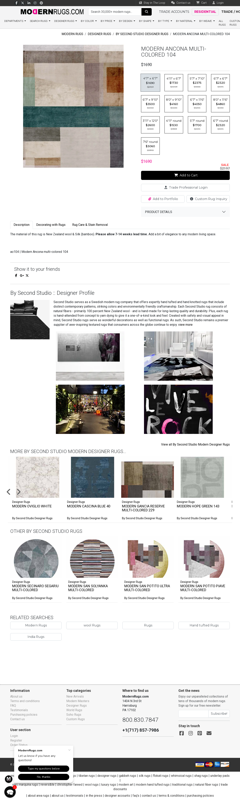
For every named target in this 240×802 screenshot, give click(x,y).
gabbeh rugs (127, 776)
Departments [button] (14, 20)
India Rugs (36, 637)
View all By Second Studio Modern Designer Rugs (195, 444)
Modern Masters (77, 701)
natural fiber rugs (206, 784)
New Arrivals (75, 696)
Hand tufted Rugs (204, 625)
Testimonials (19, 710)
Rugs (148, 625)
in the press (94, 795)
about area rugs (38, 795)
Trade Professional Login (186, 187)
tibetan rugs (86, 776)
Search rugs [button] (39, 20)
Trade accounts (174, 12)
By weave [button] (205, 20)
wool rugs (92, 784)
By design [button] (126, 20)
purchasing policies (200, 795)
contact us (149, 795)
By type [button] (164, 20)
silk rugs (144, 776)
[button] (125, 492)
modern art (126, 784)
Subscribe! (219, 713)
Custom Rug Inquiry (208, 199)
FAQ (13, 705)
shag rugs (201, 776)
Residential (205, 12)
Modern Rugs (72, 34)
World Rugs (74, 710)
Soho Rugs (73, 714)
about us (58, 795)
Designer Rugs (99, 34)
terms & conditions (172, 795)
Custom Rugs (75, 719)
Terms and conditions (25, 701)
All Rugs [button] (222, 22)
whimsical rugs (181, 776)
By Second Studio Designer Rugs (142, 34)
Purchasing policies (23, 714)
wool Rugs (92, 625)
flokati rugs (160, 776)
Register (16, 740)
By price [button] (107, 20)
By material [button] (184, 20)
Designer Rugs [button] (64, 20)
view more (185, 325)
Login (14, 736)
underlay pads (220, 776)
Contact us (180, 3)
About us (16, 696)
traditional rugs (182, 784)
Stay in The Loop (152, 3)
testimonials (74, 795)
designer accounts (117, 795)
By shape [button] (145, 20)
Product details (158, 212)
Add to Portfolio (163, 199)
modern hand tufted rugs (153, 784)
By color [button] (87, 20)
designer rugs (106, 776)
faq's (136, 795)
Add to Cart (186, 175)
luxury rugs (108, 784)
